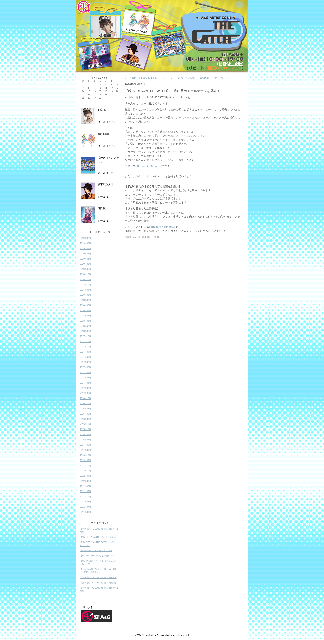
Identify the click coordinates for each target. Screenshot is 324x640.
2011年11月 (85, 496)
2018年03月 (85, 321)
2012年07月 (85, 486)
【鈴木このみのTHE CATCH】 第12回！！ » (202, 77)
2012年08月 (85, 481)
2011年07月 (85, 507)
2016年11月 (85, 403)
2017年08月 (85, 357)
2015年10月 (85, 429)
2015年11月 (85, 424)
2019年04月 (85, 253)
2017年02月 (85, 388)
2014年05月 (85, 445)
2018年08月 (85, 295)
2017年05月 (85, 372)
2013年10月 (85, 455)
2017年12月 (85, 336)
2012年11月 (85, 465)
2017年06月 (85, 367)
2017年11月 (85, 341)
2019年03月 (85, 259)
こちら (112, 122)
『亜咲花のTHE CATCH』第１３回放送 (98, 577)
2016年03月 (85, 419)
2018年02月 (85, 326)
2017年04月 (85, 378)
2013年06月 (85, 460)
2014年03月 (85, 450)
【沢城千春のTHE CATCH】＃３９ (96, 550)
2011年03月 (85, 512)
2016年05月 (85, 414)
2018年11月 (85, 279)
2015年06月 (85, 440)
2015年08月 (85, 434)
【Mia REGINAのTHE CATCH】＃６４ (98, 537)
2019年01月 (85, 269)
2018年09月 (85, 290)
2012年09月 (85, 476)
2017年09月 (85, 352)
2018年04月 (85, 316)
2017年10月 (85, 347)
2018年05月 (85, 310)
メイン (169, 77)
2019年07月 (85, 238)
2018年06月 (85, 305)
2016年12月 (85, 398)
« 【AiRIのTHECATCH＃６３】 (144, 77)
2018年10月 (85, 285)
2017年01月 (85, 393)
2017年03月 (85, 383)
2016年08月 (85, 409)
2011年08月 (85, 502)
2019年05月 (85, 248)
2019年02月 (85, 264)
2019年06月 (85, 243)
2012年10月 (85, 471)
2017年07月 (85, 362)
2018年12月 (85, 274)
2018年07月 (85, 300)
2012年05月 (85, 491)
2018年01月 (85, 331)
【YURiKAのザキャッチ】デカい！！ (97, 556)
